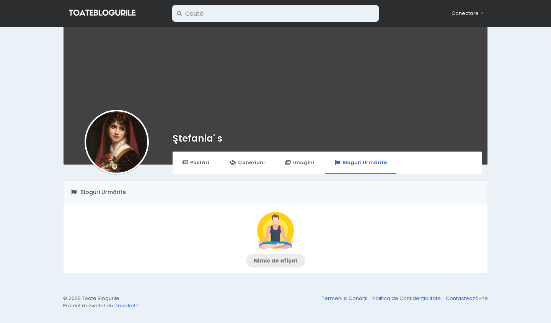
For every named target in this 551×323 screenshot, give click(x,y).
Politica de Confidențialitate (407, 298)
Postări (195, 162)
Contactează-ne (467, 298)
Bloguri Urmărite (360, 162)
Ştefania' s (197, 138)
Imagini (299, 162)
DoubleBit (126, 305)
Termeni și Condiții (345, 298)
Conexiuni (247, 162)
